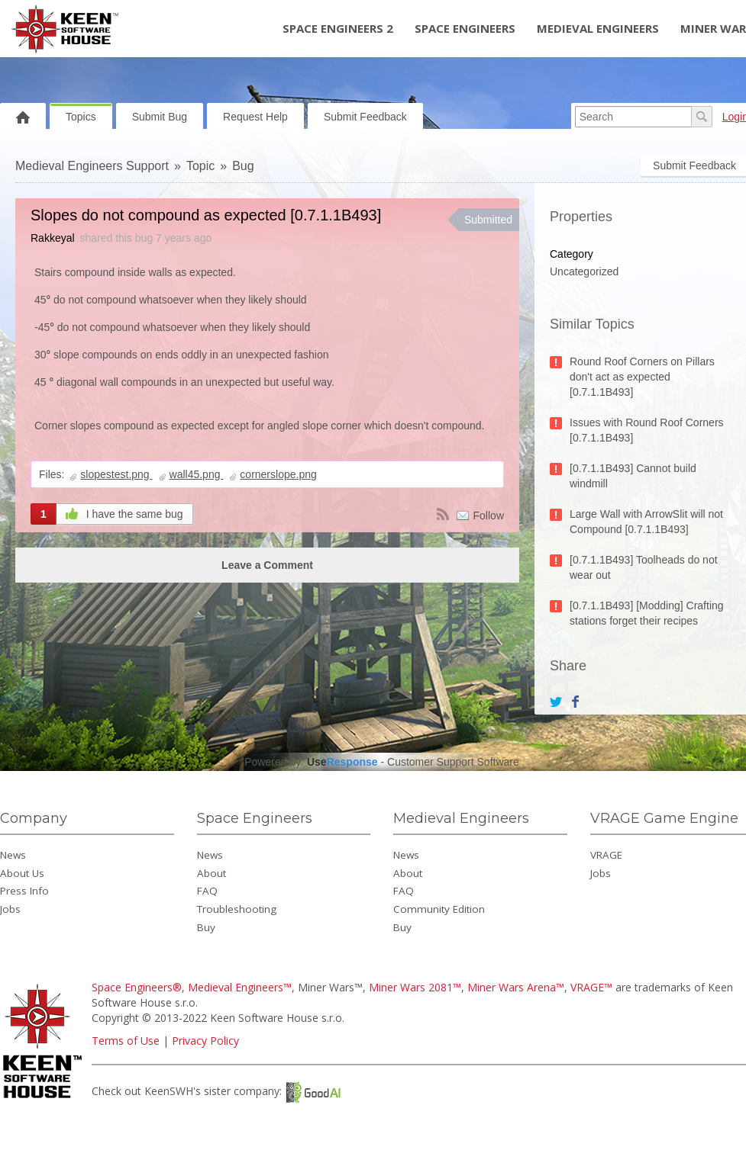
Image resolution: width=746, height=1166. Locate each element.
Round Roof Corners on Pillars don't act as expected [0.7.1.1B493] (642, 376)
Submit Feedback (365, 117)
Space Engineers (465, 28)
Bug (243, 165)
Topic (200, 165)
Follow (488, 515)
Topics (81, 117)
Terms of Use (126, 1040)
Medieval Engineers (598, 28)
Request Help (255, 117)
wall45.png (197, 474)
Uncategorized (584, 271)
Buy (206, 927)
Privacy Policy (205, 1040)
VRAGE (606, 855)
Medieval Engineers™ (240, 987)
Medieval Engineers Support (92, 165)
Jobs (10, 909)
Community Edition (439, 909)
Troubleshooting (236, 909)
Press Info (24, 891)
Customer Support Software (453, 761)
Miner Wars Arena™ (515, 987)
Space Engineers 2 (338, 28)
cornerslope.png (278, 474)
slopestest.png (116, 474)
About (211, 873)
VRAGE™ (591, 987)
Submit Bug (159, 117)
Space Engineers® (137, 987)
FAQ (207, 891)
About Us (22, 873)
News (13, 855)
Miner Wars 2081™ (415, 987)
